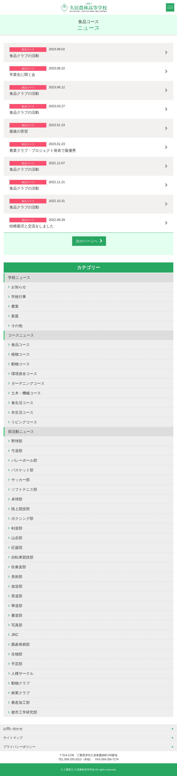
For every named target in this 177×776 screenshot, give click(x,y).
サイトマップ (13, 738)
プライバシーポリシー (19, 747)
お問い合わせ (13, 729)
